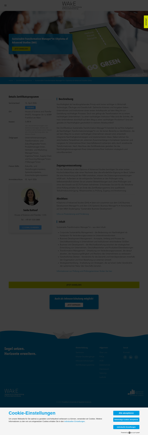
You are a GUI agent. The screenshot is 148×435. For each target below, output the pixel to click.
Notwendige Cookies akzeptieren (126, 419)
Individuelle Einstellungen (126, 427)
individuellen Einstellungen (74, 421)
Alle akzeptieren (126, 413)
